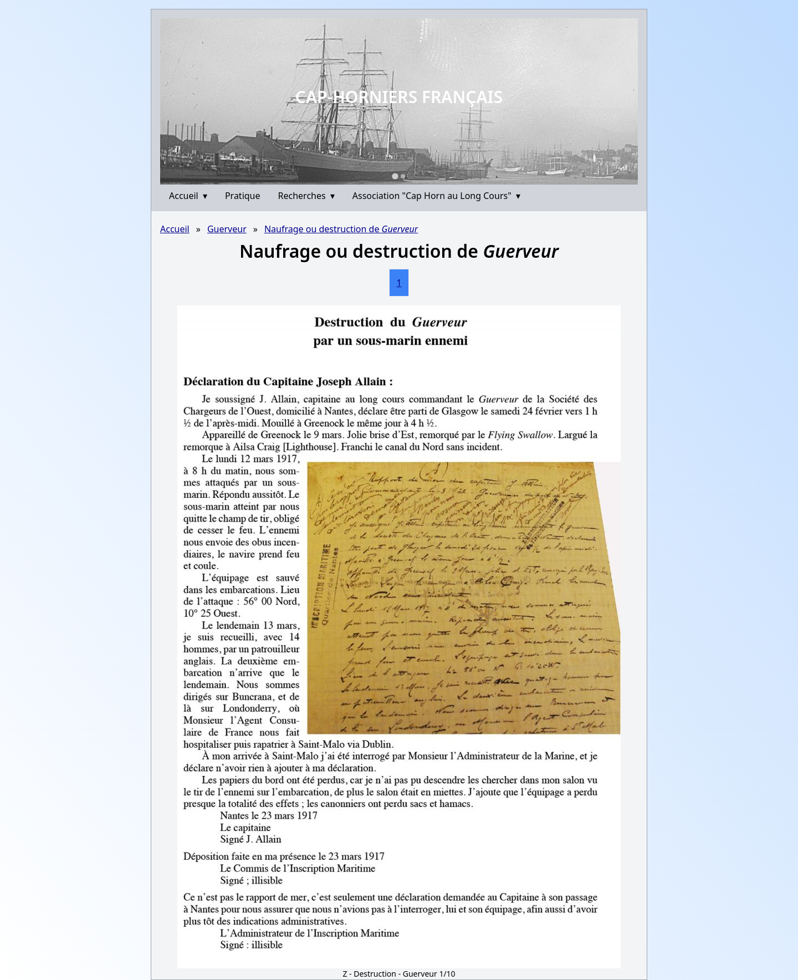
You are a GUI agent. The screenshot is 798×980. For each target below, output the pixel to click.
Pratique (242, 196)
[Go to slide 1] (395, 176)
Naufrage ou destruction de (341, 229)
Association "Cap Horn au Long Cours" (436, 196)
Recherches (306, 196)
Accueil (188, 196)
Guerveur (227, 229)
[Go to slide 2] (403, 176)
